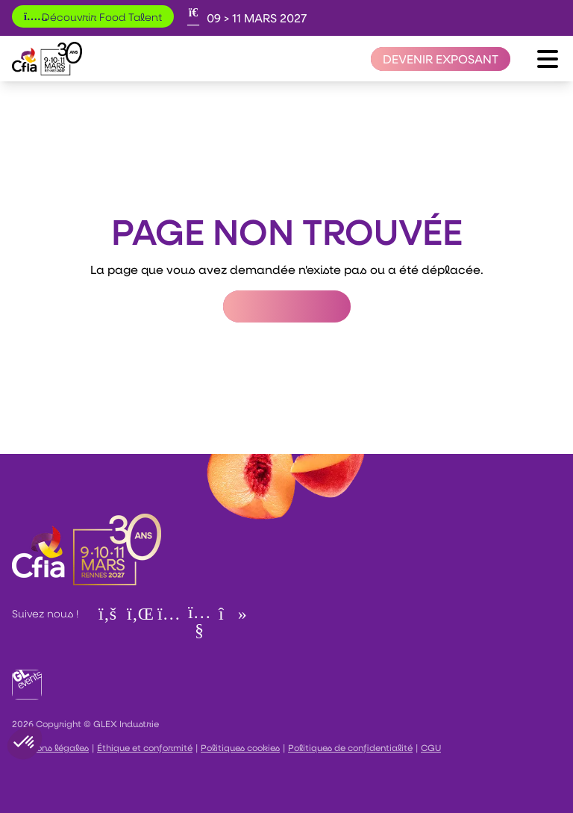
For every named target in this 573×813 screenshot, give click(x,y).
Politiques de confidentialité (350, 747)
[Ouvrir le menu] (547, 59)
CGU (431, 747)
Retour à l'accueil (287, 306)
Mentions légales (50, 747)
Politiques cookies (240, 747)
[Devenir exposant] (440, 59)
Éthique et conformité (144, 747)
